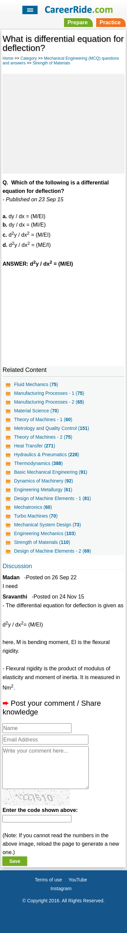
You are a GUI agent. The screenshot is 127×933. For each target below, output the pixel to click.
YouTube (77, 879)
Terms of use (48, 879)
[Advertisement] (63, 123)
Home (7, 58)
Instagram (60, 888)
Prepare (77, 22)
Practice (110, 22)
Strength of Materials (51, 63)
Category (28, 58)
